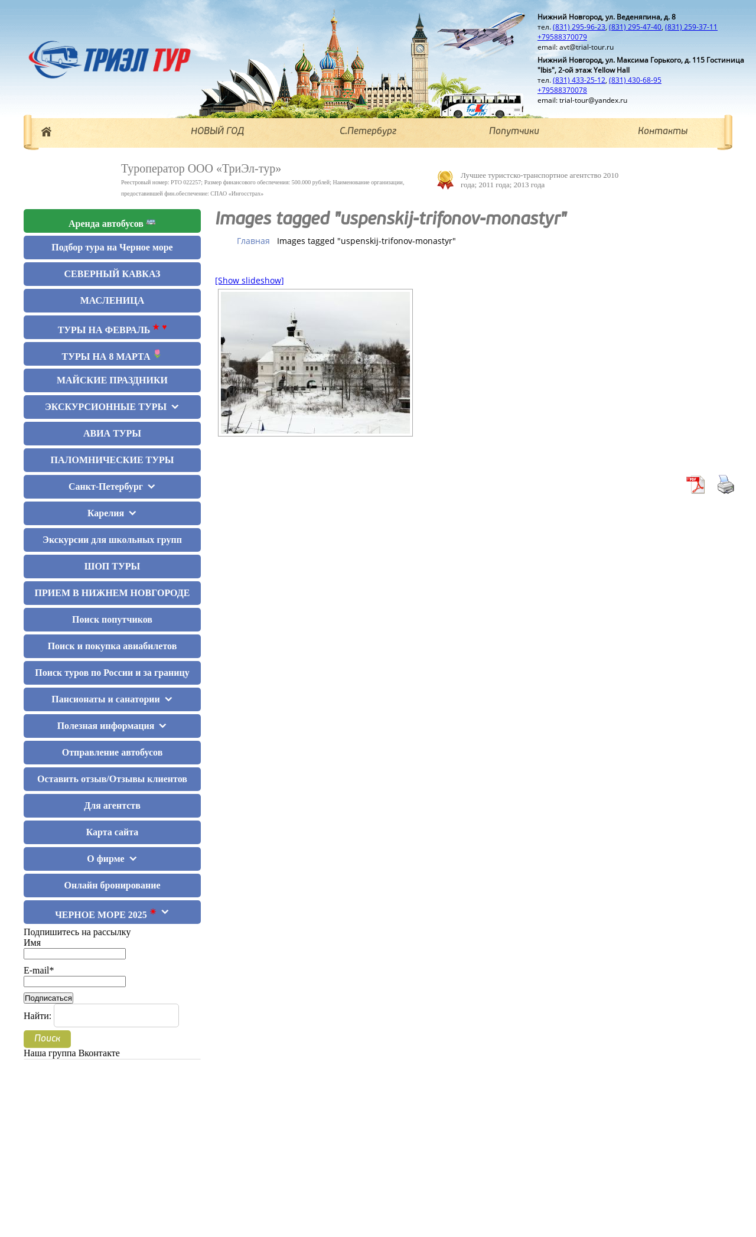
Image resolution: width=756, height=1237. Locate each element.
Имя (75, 947)
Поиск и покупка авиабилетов (112, 646)
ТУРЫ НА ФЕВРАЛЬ (112, 329)
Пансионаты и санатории (105, 699)
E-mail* (75, 975)
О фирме (105, 859)
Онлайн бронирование (112, 885)
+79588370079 (562, 37)
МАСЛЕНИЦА (112, 300)
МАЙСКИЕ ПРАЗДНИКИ (112, 380)
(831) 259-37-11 (691, 27)
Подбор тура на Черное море (111, 247)
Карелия (105, 513)
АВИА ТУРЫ (112, 433)
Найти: (37, 1016)
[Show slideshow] (249, 280)
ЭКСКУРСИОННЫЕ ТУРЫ (106, 407)
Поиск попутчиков (112, 619)
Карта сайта (112, 832)
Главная (253, 240)
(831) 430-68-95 (635, 80)
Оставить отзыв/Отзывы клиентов (112, 779)
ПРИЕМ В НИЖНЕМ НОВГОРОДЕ (112, 593)
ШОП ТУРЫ (112, 566)
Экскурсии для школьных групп (112, 540)
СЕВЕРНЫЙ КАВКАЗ (112, 274)
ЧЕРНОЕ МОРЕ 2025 (106, 913)
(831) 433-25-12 (579, 80)
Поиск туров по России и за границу (112, 673)
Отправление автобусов (112, 752)
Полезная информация (106, 726)
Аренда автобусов (112, 222)
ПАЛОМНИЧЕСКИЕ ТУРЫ (112, 460)
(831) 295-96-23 (579, 27)
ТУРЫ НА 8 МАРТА (112, 355)
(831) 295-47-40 (635, 27)
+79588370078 (562, 90)
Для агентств (112, 805)
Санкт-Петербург (106, 486)
